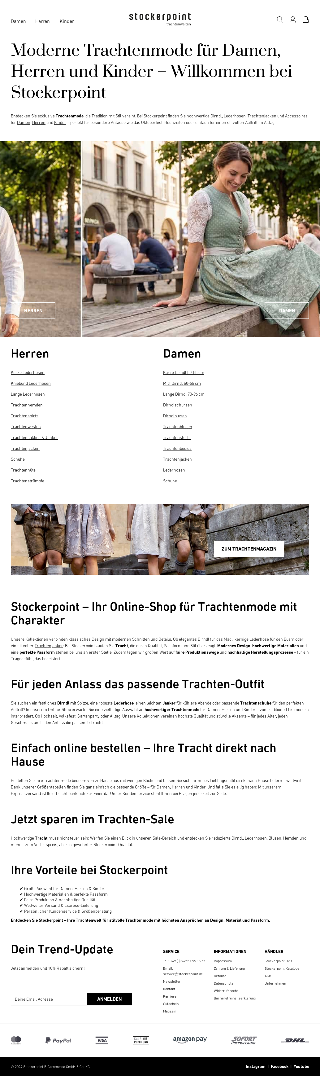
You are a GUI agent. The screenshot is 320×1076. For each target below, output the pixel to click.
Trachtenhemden (27, 404)
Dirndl (203, 639)
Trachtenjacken (25, 448)
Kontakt (169, 989)
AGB (268, 976)
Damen (18, 21)
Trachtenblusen (177, 426)
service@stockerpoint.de (183, 974)
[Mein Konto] (292, 19)
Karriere (169, 996)
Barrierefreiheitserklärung (235, 998)
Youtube (300, 1066)
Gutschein (171, 1004)
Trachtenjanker (49, 645)
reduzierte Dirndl (227, 838)
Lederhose (259, 639)
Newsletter (172, 981)
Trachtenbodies (177, 448)
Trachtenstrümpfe (27, 480)
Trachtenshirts (24, 415)
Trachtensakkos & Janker (34, 437)
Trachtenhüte (23, 470)
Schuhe (18, 459)
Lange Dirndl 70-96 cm (184, 394)
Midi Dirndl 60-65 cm (182, 383)
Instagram (256, 1066)
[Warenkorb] (305, 19)
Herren (42, 21)
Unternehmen (275, 983)
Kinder (67, 21)
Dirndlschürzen (177, 404)
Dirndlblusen (175, 415)
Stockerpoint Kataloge (282, 968)
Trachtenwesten (26, 426)
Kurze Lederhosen (28, 372)
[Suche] (279, 19)
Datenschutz (223, 983)
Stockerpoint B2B (278, 961)
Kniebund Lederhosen (31, 383)
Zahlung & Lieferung (229, 968)
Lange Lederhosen (28, 394)
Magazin (169, 1011)
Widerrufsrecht (226, 991)
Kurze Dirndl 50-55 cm (183, 372)
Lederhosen (174, 470)
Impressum (223, 961)
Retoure (220, 976)
